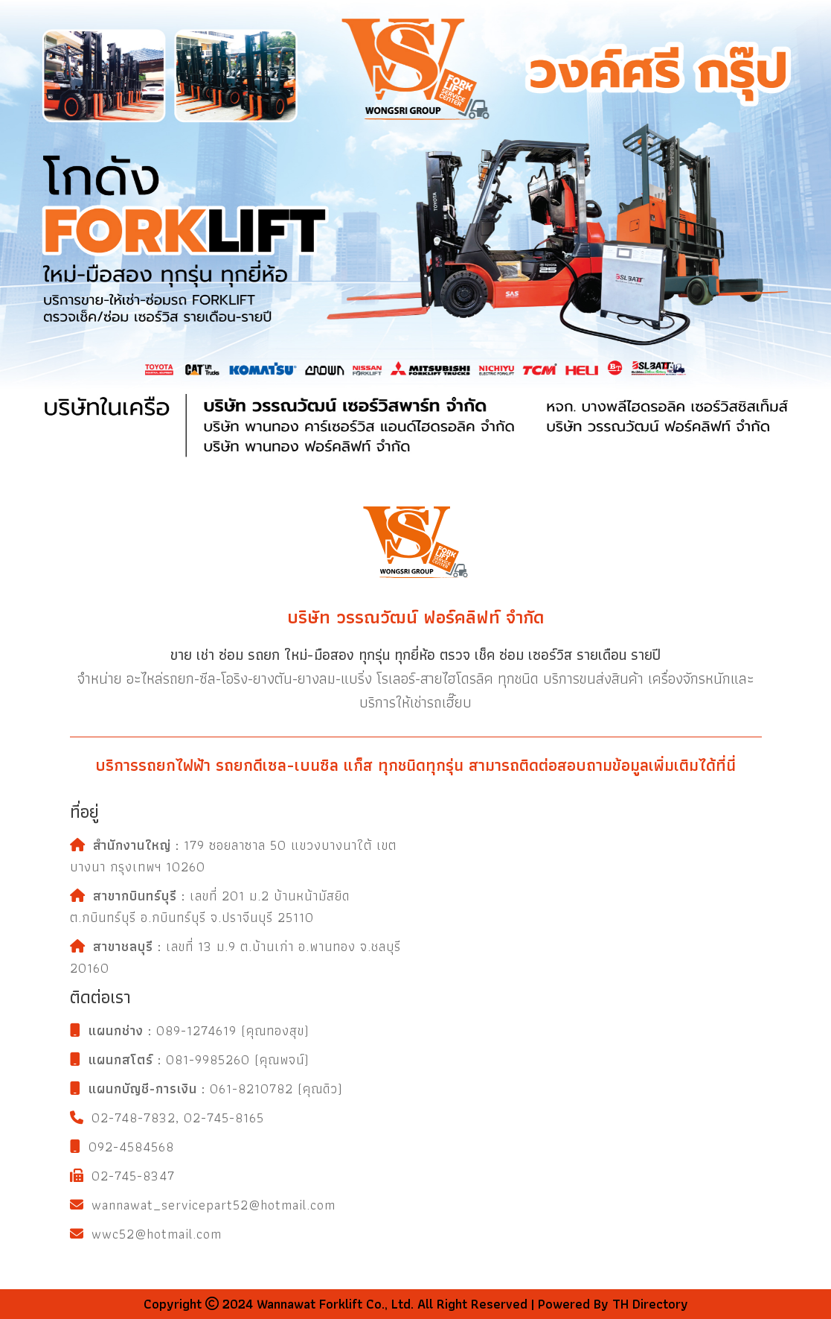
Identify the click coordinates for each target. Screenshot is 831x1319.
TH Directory (648, 1304)
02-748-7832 (134, 1117)
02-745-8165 (224, 1117)
